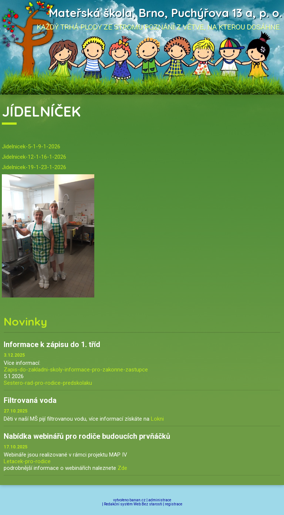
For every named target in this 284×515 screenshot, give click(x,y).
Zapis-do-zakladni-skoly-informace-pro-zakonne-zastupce (76, 369)
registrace (173, 504)
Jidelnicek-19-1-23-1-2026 (34, 167)
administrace (159, 500)
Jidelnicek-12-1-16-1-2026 (34, 157)
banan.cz (137, 500)
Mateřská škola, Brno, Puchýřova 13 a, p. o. (165, 13)
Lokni (157, 418)
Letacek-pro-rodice (27, 461)
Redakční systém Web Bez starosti (133, 504)
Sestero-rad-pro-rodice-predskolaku (48, 383)
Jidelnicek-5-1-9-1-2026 (31, 146)
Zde (122, 468)
